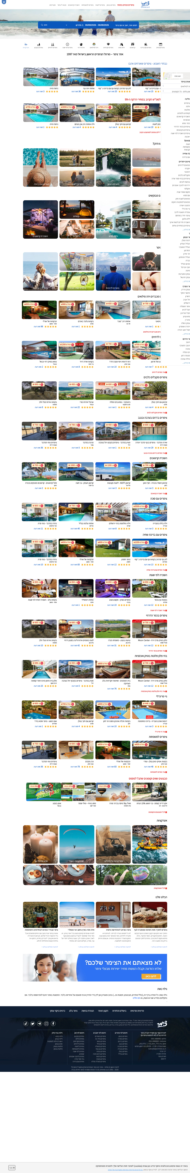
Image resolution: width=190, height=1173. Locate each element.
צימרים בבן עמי (101, 1049)
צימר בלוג (73, 1010)
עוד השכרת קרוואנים (158, 493)
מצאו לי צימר (61, 5)
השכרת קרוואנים (74, 5)
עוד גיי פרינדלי (160, 731)
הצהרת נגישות (87, 1010)
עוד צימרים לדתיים (158, 372)
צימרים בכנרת (122, 1049)
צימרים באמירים (100, 1036)
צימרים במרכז (122, 1039)
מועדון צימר (162, 1056)
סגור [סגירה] (12, 1167)
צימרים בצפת (101, 1051)
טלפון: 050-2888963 (158, 1038)
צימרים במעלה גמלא (98, 1061)
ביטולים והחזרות (119, 1010)
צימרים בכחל (101, 1044)
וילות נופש (59, 1036)
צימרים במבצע (79, 1036)
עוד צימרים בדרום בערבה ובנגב (154, 453)
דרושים (163, 1059)
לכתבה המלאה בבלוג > (50, 947)
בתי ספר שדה (79, 1059)
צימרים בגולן (123, 1051)
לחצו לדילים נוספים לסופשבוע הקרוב (152, 132)
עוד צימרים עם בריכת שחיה (155, 570)
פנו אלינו (136, 997)
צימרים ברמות (101, 1056)
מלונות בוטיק (58, 1046)
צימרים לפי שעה (78, 1051)
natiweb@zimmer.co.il (157, 1048)
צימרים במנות (101, 1059)
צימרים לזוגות (100, 5)
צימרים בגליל (122, 1054)
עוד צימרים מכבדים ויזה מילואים (154, 332)
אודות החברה (161, 1054)
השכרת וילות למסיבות (54, 1041)
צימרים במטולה (100, 1046)
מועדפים (53, 5)
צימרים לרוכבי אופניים (76, 1056)
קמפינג (81, 1054)
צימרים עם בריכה (78, 1061)
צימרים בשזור (101, 1041)
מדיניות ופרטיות (137, 1010)
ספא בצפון (58, 1044)
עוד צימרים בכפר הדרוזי (157, 651)
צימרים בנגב (123, 1044)
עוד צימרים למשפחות (157, 772)
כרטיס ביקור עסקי (57, 1010)
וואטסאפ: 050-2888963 (157, 1041)
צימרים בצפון (111, 5)
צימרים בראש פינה (99, 1054)
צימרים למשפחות (87, 5)
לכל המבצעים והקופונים (157, 812)
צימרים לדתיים (79, 1044)
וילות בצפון (58, 1039)
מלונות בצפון (58, 1049)
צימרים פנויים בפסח (125, 4)
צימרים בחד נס (100, 1039)
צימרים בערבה (122, 1046)
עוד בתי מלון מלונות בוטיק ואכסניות (153, 691)
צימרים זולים (80, 1039)
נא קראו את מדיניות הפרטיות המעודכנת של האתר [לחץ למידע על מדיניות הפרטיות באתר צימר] (125, 1169)
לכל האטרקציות (159, 888)
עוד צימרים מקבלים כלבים (156, 412)
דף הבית (163, 1051)
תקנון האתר (103, 1010)
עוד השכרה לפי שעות (157, 610)
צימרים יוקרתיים (78, 1041)
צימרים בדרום (122, 1041)
